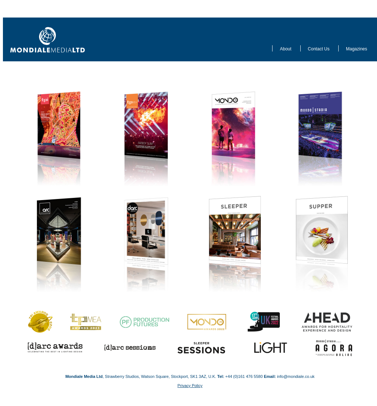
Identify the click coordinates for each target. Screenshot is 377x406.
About (285, 48)
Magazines (356, 48)
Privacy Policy (190, 385)
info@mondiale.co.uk (296, 376)
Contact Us (319, 48)
